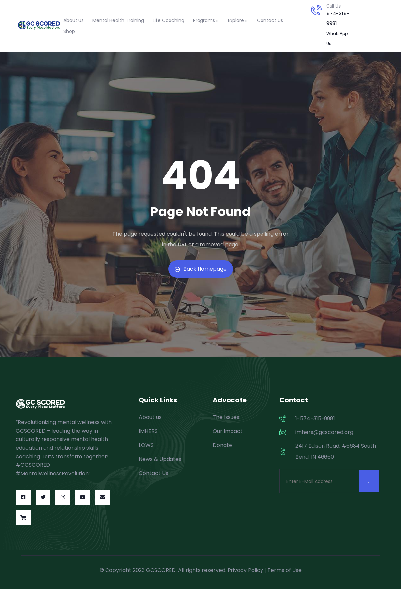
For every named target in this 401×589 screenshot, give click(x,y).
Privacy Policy (245, 570)
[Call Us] (316, 10)
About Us (73, 20)
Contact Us (270, 20)
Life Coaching (168, 20)
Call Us (333, 6)
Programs (206, 20)
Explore (238, 20)
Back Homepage (201, 269)
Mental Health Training (118, 20)
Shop (69, 31)
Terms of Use (284, 570)
